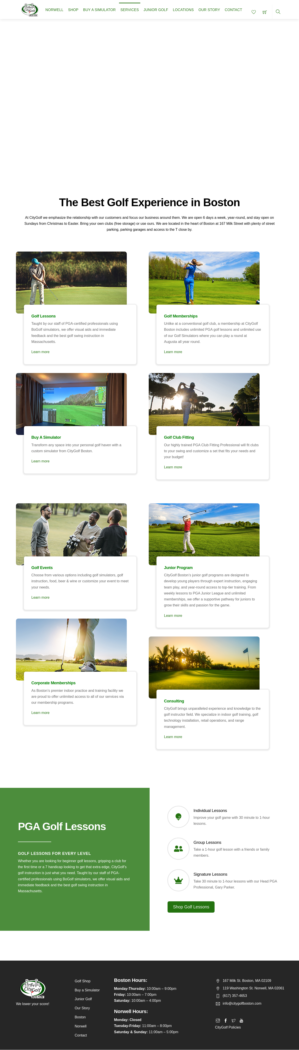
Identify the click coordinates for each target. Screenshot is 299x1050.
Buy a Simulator (99, 10)
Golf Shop (82, 981)
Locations (183, 10)
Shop (73, 10)
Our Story (209, 10)
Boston (80, 1017)
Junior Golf (156, 10)
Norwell (54, 10)
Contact (233, 10)
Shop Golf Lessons (191, 906)
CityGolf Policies (228, 1024)
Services (129, 10)
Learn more (37, 346)
